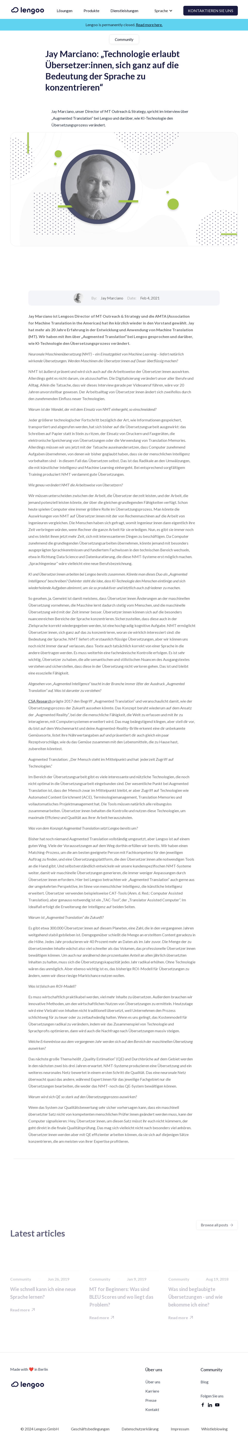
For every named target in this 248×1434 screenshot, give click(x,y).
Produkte (91, 10)
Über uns (152, 1382)
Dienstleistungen (124, 10)
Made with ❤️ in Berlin (29, 1369)
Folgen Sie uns (212, 1396)
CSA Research (40, 767)
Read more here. (149, 24)
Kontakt (152, 1409)
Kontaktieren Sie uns (210, 10)
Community (124, 39)
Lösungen (64, 10)
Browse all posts (217, 1224)
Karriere (152, 1391)
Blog (205, 1382)
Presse (150, 1400)
